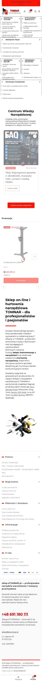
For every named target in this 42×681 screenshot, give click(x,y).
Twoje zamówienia (9, 487)
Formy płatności (8, 509)
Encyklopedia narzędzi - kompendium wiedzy (20, 469)
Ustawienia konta (9, 491)
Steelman (9, 398)
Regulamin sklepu (9, 537)
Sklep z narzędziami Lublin (13, 562)
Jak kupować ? (8, 476)
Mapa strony (7, 547)
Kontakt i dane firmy (10, 559)
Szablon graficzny (14, 671)
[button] (38, 3)
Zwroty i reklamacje (10, 463)
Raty (3, 473)
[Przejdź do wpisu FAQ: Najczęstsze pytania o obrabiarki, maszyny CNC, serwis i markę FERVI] (21, 147)
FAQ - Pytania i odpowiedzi (13, 466)
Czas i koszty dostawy (10, 512)
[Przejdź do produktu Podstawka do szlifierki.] (21, 242)
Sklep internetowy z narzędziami (15, 565)
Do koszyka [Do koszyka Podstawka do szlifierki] (21, 280)
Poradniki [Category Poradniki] (10, 168)
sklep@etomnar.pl (10, 632)
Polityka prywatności (10, 530)
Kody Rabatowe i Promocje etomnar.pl (18, 519)
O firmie (5, 569)
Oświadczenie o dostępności (13, 544)
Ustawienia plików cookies (13, 541)
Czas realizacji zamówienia (12, 516)
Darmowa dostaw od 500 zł (21, 3)
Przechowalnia (8, 494)
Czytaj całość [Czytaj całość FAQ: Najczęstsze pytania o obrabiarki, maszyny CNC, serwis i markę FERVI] (12, 188)
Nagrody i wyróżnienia (11, 498)
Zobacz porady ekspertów (21, 205)
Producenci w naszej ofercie (13, 534)
